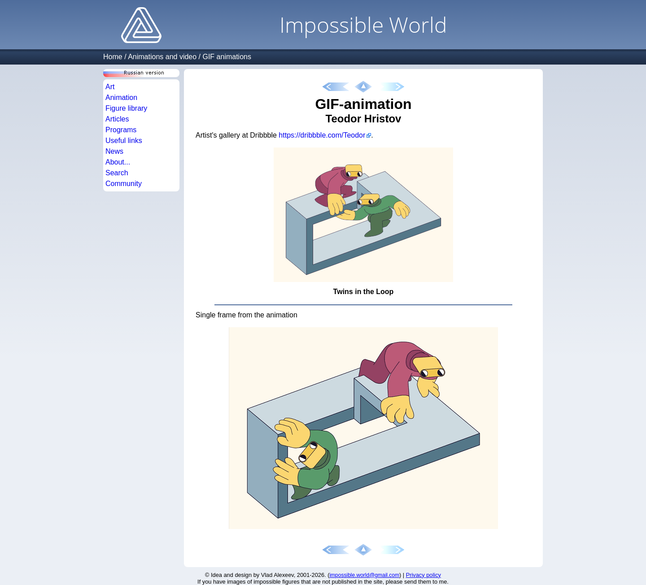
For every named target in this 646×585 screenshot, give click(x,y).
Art (109, 87)
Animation (121, 97)
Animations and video (162, 57)
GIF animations (226, 57)
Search (116, 173)
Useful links (123, 140)
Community (123, 183)
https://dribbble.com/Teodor (322, 135)
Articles (117, 119)
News (114, 151)
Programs (120, 130)
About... (117, 162)
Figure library (126, 108)
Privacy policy (423, 575)
